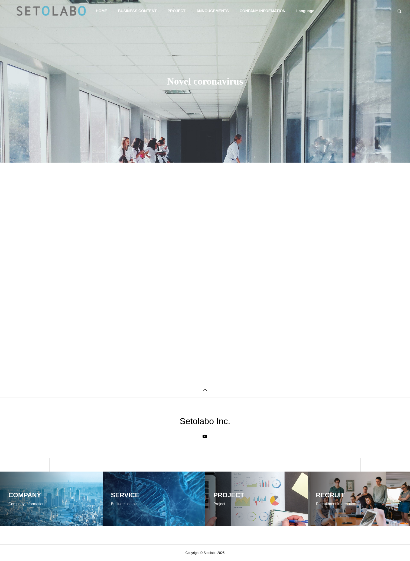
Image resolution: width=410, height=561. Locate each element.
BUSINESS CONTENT (137, 11)
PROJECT (177, 11)
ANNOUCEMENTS (212, 11)
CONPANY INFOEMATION (263, 11)
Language (305, 11)
